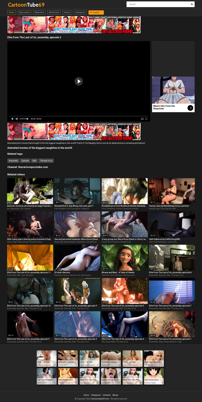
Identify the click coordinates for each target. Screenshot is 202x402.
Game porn (86, 275)
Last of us (172, 242)
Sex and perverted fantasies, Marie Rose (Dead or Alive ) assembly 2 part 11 (77, 239)
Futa (163, 208)
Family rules (154, 208)
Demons (58, 275)
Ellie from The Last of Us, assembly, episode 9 (75, 306)
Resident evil (64, 208)
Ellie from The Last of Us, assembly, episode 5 (28, 339)
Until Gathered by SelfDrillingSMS (164, 239)
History (67, 12)
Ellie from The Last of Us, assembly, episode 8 (170, 272)
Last (151, 242)
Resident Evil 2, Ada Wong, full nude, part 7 (73, 206)
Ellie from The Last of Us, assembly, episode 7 (170, 306)
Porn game (75, 208)
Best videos (24, 12)
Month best (54, 12)
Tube (15, 4)
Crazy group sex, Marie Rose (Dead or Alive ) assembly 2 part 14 (125, 239)
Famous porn (129, 275)
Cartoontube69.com (100, 399)
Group (104, 242)
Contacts (107, 395)
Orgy (179, 342)
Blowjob (29, 275)
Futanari (27, 208)
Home (11, 12)
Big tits (168, 208)
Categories (80, 12)
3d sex (66, 275)
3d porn (119, 208)
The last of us (46, 161)
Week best (39, 12)
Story (9, 242)
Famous (118, 275)
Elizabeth (111, 208)
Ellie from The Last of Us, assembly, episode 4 (75, 339)
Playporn (85, 208)
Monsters (81, 242)
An (8, 208)
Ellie (34, 161)
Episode (25, 161)
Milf (174, 208)
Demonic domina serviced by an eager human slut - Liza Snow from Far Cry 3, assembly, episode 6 (30, 206)
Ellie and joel (23, 242)
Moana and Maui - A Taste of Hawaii (118, 272)
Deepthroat (92, 242)
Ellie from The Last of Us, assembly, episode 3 (123, 306)
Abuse (115, 395)
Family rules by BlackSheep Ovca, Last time (169, 206)
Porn (104, 208)
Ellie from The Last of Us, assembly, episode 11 (29, 272)
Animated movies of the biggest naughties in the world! (39, 147)
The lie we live (36, 242)
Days (15, 242)
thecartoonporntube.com (33, 167)
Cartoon (105, 275)
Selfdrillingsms (160, 242)
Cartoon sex (75, 275)
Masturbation (70, 242)
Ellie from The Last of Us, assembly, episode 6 (123, 339)
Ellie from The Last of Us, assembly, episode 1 (170, 339)
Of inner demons (62, 272)
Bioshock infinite (131, 208)
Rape (161, 342)
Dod (109, 242)
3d (21, 208)
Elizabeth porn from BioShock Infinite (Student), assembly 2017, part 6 (125, 206)
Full (55, 208)
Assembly (13, 161)
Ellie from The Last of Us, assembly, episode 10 (29, 306)
